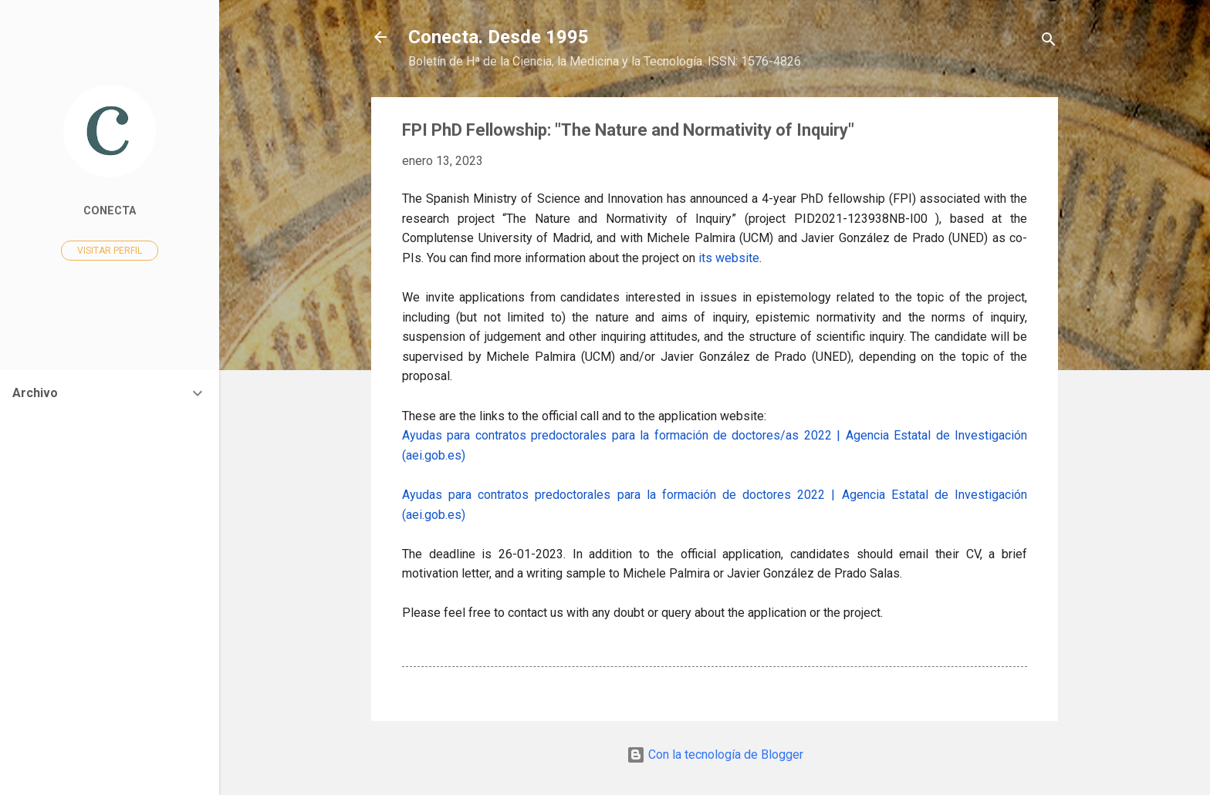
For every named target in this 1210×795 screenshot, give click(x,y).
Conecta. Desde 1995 (498, 37)
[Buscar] (1048, 42)
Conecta (109, 210)
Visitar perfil (109, 250)
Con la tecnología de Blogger (715, 754)
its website (728, 258)
